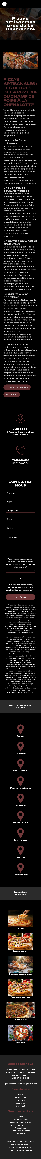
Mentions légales (19, 1147)
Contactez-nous (17, 381)
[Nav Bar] (4, 4)
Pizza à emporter (20, 1125)
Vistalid (14, 1142)
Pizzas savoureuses (20, 1122)
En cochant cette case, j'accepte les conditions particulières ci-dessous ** (20, 581)
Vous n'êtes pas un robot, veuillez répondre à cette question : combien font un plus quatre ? (20, 556)
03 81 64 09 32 (20, 463)
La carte (20, 1103)
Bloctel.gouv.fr (19, 681)
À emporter (20, 1097)
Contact (20, 1106)
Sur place (20, 1100)
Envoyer (23, 591)
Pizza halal (20, 1128)
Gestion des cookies (20, 1150)
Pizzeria (20, 1134)
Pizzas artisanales (20, 1131)
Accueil (11, 388)
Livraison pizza (20, 1119)
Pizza (20, 1117)
